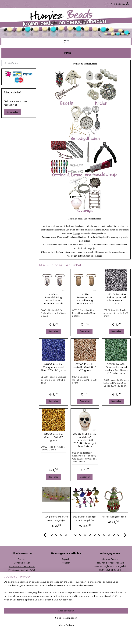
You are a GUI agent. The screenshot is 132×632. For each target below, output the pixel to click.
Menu (66, 52)
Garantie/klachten (22, 576)
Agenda (66, 559)
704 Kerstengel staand (113, 516)
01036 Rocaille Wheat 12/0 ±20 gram (53, 437)
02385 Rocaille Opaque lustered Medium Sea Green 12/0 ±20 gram (116, 369)
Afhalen (66, 562)
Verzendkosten (22, 562)
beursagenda (115, 252)
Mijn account (120, 4)
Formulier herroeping (22, 573)
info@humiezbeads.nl (113, 573)
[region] (45, 616)
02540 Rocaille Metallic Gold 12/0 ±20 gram (84, 367)
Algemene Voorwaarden (22, 566)
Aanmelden (12, 112)
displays (76, 233)
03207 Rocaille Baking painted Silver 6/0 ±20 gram (116, 299)
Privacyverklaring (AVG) (21, 569)
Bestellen (53, 331)
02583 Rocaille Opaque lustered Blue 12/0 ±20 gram (53, 367)
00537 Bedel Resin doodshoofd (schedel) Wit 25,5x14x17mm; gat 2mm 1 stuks (84, 440)
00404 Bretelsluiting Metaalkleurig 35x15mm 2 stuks (53, 299)
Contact (22, 559)
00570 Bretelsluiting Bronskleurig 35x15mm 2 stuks (85, 299)
